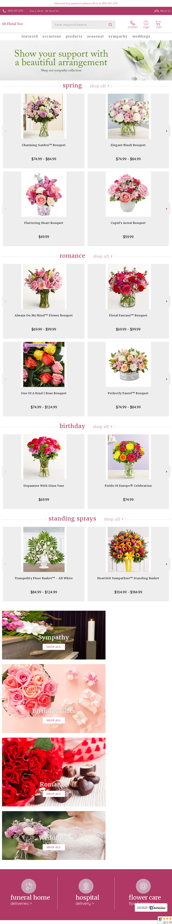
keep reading (114, 805)
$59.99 (128, 236)
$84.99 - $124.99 (44, 592)
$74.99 (128, 499)
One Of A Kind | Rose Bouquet (44, 393)
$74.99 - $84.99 (43, 159)
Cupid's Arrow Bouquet (128, 223)
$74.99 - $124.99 (44, 407)
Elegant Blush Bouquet (128, 145)
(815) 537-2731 (15, 10)
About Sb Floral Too (15, 799)
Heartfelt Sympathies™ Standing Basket (128, 578)
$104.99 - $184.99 (128, 592)
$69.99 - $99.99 (43, 329)
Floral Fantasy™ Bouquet (128, 315)
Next (167, 131)
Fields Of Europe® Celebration (128, 485)
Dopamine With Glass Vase (44, 485)
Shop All (98, 86)
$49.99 (44, 236)
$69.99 (44, 499)
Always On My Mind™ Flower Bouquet (44, 315)
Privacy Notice (117, 921)
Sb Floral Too (12, 24)
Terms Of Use (99, 921)
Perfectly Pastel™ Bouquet (128, 393)
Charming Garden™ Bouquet (44, 145)
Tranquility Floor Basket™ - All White (44, 578)
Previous (5, 131)
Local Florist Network (140, 921)
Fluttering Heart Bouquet (43, 223)
